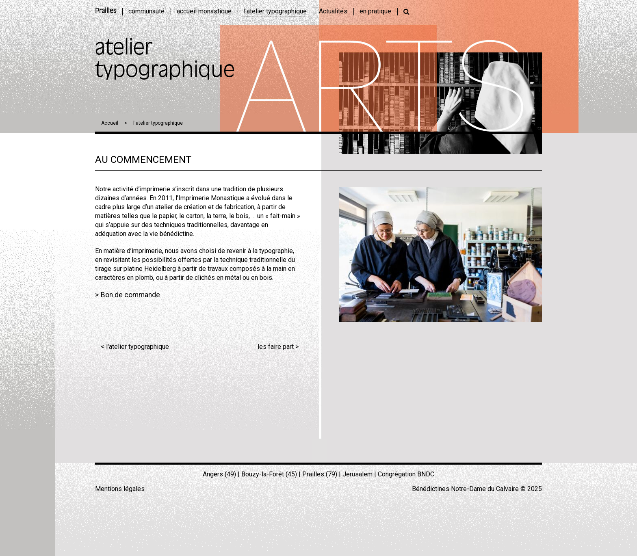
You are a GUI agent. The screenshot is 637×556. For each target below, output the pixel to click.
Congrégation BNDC (406, 474)
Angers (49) (219, 474)
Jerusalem (357, 474)
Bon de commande (130, 295)
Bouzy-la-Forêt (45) (269, 474)
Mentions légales (120, 489)
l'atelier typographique (158, 123)
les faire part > (278, 346)
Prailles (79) (319, 474)
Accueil (109, 123)
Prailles (105, 11)
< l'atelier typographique (135, 346)
